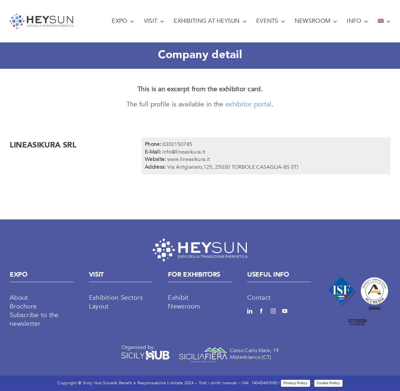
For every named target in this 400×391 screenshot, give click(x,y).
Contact (259, 297)
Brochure (23, 306)
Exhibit (178, 297)
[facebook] (261, 311)
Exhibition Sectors (116, 297)
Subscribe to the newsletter (34, 319)
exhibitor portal (248, 104)
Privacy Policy (295, 383)
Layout (99, 306)
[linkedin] (249, 311)
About (19, 297)
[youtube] (284, 311)
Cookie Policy (328, 383)
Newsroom (184, 306)
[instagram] (273, 311)
